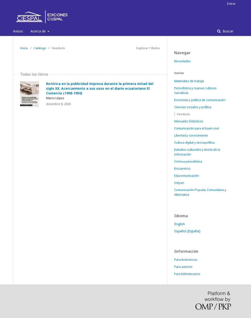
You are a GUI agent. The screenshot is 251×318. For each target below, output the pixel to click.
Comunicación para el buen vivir (196, 128)
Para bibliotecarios (187, 274)
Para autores (183, 267)
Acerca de (38, 31)
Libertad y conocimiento (191, 135)
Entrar (231, 3)
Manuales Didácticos (188, 121)
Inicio (24, 48)
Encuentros (182, 168)
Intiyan (179, 183)
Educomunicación (186, 175)
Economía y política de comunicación (199, 100)
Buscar (227, 31)
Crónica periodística (188, 161)
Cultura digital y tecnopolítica (194, 142)
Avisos (18, 31)
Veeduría (183, 114)
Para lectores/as (185, 259)
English (179, 224)
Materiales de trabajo (189, 81)
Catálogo (40, 48)
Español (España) (187, 231)
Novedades (182, 61)
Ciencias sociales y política (192, 107)
